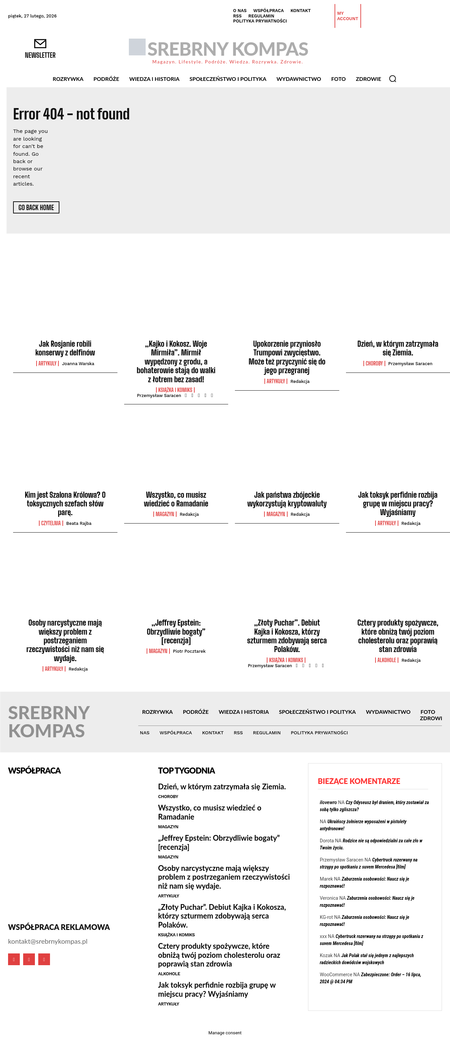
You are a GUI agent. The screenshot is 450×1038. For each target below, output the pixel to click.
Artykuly (48, 363)
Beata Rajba (78, 523)
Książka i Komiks (175, 390)
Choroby (374, 363)
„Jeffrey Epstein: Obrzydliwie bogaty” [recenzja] (176, 631)
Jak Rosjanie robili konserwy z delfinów (65, 348)
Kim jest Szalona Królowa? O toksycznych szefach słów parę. (65, 503)
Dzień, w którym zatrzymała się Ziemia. (397, 348)
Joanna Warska (78, 363)
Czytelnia (51, 523)
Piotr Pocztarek (189, 651)
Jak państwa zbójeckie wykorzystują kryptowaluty (287, 499)
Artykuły (276, 381)
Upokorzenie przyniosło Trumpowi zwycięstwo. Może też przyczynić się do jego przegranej (287, 357)
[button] (393, 78)
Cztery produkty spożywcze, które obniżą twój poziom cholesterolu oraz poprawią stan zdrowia (397, 636)
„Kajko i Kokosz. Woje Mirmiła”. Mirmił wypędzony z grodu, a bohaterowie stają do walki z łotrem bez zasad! (176, 361)
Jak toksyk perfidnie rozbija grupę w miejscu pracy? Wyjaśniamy (398, 503)
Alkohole (387, 660)
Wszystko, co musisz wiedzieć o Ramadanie (176, 499)
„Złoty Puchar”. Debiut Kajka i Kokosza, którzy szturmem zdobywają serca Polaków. (287, 636)
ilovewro (328, 802)
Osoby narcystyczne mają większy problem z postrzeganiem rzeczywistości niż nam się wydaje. (65, 640)
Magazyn (165, 514)
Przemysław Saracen (159, 395)
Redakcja (300, 381)
